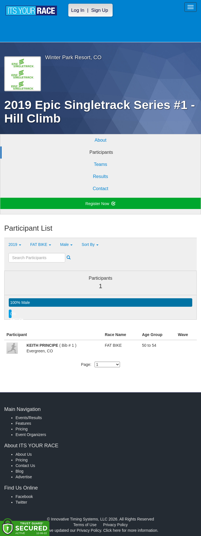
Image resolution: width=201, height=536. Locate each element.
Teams (100, 164)
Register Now (101, 203)
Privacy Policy (115, 524)
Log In (77, 10)
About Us (24, 454)
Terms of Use (85, 524)
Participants (101, 152)
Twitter (21, 502)
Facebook (24, 496)
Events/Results (29, 417)
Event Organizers (31, 434)
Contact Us (25, 465)
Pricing (22, 429)
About (100, 140)
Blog (19, 471)
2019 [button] (14, 244)
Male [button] (66, 244)
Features (23, 423)
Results (100, 176)
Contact (100, 188)
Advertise (24, 477)
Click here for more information (130, 530)
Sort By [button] (90, 244)
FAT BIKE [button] (40, 244)
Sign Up (99, 10)
